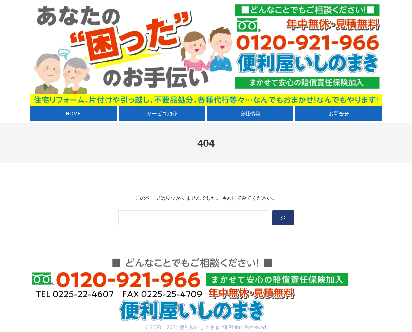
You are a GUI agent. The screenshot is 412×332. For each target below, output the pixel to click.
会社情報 (250, 113)
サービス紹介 (162, 113)
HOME (73, 113)
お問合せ (339, 113)
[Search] (283, 218)
